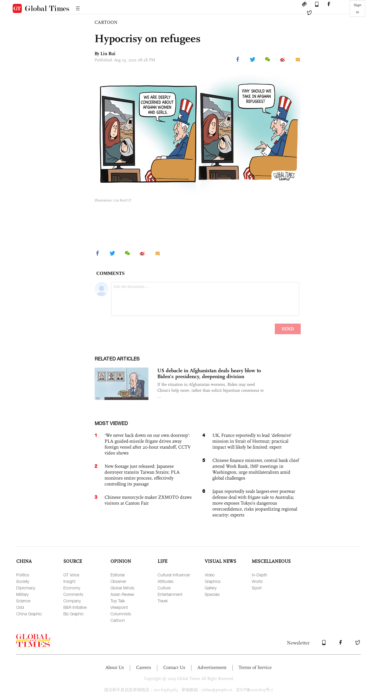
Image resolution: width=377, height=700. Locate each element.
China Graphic (29, 613)
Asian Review (122, 594)
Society (22, 581)
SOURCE (72, 561)
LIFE (162, 561)
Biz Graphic (73, 613)
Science (23, 600)
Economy (71, 587)
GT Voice (71, 574)
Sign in (357, 8)
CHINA (24, 561)
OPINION (120, 561)
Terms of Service (255, 667)
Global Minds (122, 587)
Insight (69, 581)
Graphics (213, 581)
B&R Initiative (75, 607)
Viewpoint (119, 607)
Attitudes (165, 581)
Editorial (117, 574)
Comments (73, 594)
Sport (257, 587)
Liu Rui (107, 53)
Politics (22, 574)
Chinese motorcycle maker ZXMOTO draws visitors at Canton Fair (148, 500)
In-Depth (259, 574)
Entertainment (170, 594)
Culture (164, 587)
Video (210, 574)
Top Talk (117, 600)
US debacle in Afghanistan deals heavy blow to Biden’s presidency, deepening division (209, 373)
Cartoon (117, 620)
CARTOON (106, 22)
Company (72, 600)
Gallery (210, 587)
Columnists (120, 613)
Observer (118, 581)
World (257, 581)
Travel (163, 600)
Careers (143, 667)
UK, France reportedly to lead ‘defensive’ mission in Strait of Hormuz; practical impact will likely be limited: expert (252, 441)
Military (22, 594)
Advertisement (211, 667)
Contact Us (174, 667)
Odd (20, 607)
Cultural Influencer (174, 574)
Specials (212, 594)
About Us (114, 667)
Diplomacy (25, 587)
